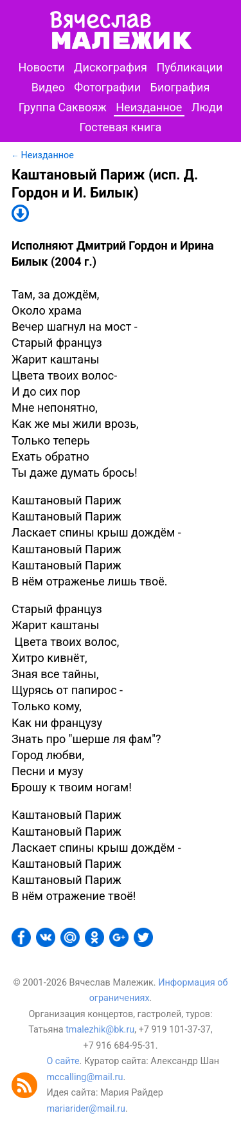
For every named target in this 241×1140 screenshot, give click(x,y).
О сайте (62, 1061)
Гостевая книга (121, 127)
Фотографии (107, 87)
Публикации (189, 67)
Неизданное (149, 107)
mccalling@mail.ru (84, 1077)
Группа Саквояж (63, 107)
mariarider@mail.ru (85, 1108)
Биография (180, 87)
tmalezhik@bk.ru (100, 1029)
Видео (48, 87)
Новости (42, 67)
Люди (207, 107)
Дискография (110, 67)
